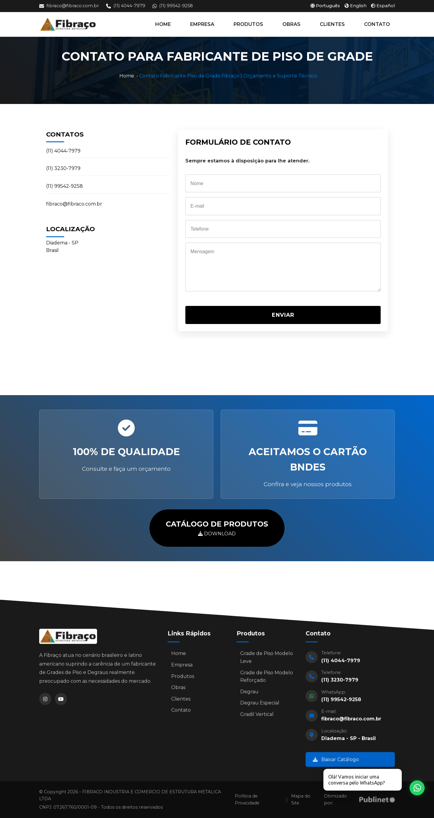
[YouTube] (61, 701)
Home (126, 76)
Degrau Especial (259, 705)
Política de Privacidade (247, 799)
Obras (178, 690)
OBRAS (291, 24)
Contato (181, 712)
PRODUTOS (248, 24)
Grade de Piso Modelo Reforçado (266, 678)
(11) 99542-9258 (173, 5)
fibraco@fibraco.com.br (69, 5)
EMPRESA (202, 24)
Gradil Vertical (257, 716)
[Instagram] (45, 701)
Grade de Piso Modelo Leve (266, 659)
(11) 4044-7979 (125, 5)
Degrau (249, 694)
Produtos (182, 678)
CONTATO (377, 24)
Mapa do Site (300, 799)
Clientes (180, 701)
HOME (163, 24)
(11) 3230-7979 (63, 168)
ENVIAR (283, 315)
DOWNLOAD (217, 527)
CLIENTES (332, 24)
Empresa (182, 667)
